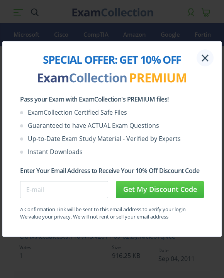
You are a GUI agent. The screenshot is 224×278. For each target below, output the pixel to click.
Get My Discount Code (160, 189)
